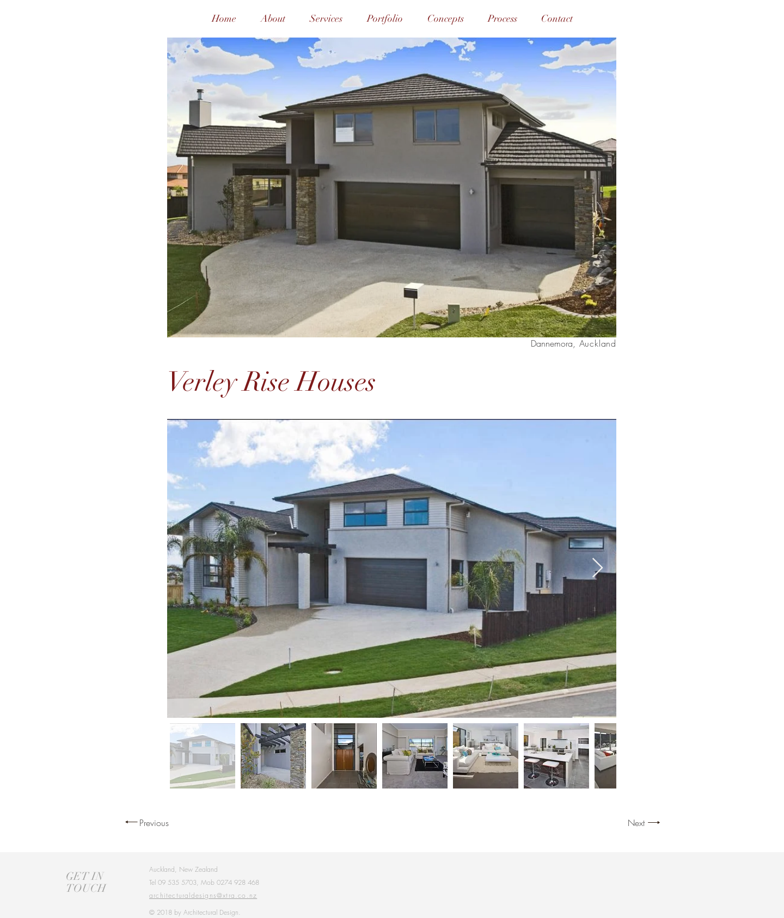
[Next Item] (597, 568)
